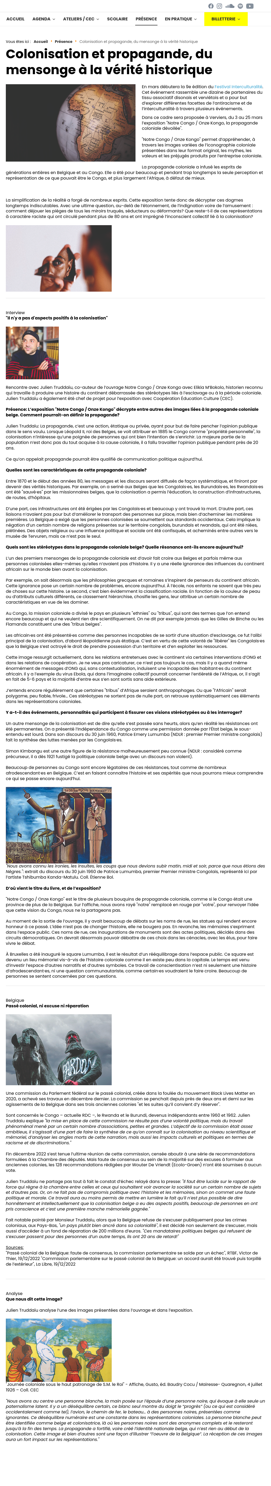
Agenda (41, 19)
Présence (146, 19)
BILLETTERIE (223, 19)
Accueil (15, 19)
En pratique (178, 19)
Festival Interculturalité (238, 87)
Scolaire (117, 19)
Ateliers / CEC (78, 19)
